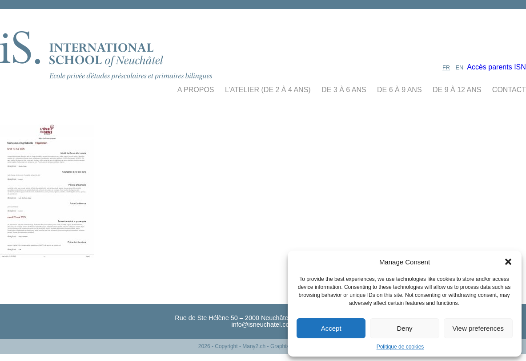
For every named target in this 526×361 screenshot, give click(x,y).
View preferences (478, 328)
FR (446, 67)
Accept (331, 328)
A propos (195, 89)
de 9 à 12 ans (457, 89)
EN (460, 67)
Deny (404, 328)
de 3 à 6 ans (343, 89)
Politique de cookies (400, 347)
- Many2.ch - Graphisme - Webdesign (283, 346)
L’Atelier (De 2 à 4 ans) (268, 89)
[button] (508, 261)
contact (509, 89)
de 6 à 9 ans (399, 89)
